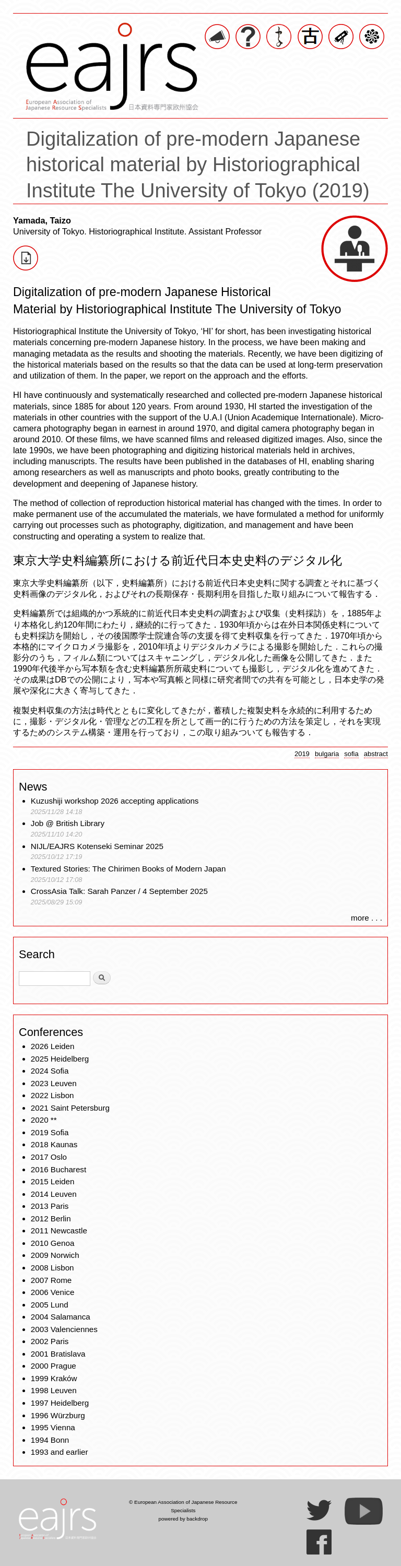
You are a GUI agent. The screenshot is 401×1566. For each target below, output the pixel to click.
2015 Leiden (53, 1181)
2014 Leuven (54, 1194)
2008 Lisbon (52, 1267)
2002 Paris (50, 1341)
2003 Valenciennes (64, 1329)
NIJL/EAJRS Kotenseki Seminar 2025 (97, 846)
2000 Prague (53, 1365)
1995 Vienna (53, 1427)
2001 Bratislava (58, 1353)
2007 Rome (51, 1280)
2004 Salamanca (60, 1316)
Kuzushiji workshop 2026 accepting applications (115, 800)
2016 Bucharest (58, 1169)
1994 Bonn (50, 1439)
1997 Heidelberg (60, 1402)
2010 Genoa (53, 1243)
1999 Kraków (54, 1378)
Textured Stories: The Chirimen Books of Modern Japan (128, 868)
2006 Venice (53, 1292)
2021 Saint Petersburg (70, 1107)
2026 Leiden (53, 1046)
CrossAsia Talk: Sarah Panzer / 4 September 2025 (119, 891)
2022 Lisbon (52, 1095)
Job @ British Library (67, 823)
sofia (351, 754)
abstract (376, 754)
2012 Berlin (51, 1218)
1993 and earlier (59, 1451)
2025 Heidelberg (60, 1058)
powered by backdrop (183, 1519)
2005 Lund (49, 1304)
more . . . (366, 917)
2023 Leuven (54, 1083)
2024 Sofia (50, 1070)
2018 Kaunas (54, 1144)
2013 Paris (50, 1206)
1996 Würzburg (58, 1415)
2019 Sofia (50, 1132)
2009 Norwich (55, 1255)
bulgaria (327, 754)
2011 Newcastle (59, 1230)
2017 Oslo (49, 1156)
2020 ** (44, 1119)
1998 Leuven (54, 1390)
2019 (302, 754)
